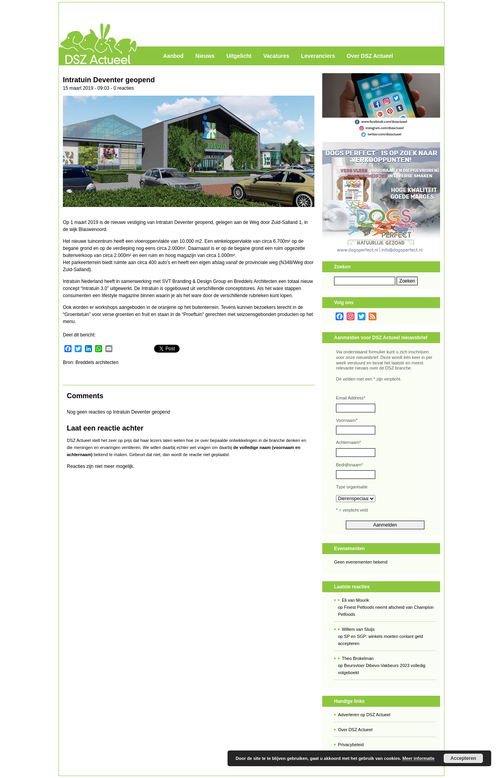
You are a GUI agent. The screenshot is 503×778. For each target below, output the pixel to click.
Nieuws (205, 56)
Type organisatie (352, 486)
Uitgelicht (239, 56)
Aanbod (173, 56)
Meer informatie (418, 758)
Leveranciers (318, 56)
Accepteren (463, 758)
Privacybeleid (350, 744)
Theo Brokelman (358, 658)
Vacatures (276, 56)
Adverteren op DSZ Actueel (364, 714)
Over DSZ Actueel (370, 56)
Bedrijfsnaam (349, 464)
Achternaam (348, 442)
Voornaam (346, 420)
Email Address (350, 397)
